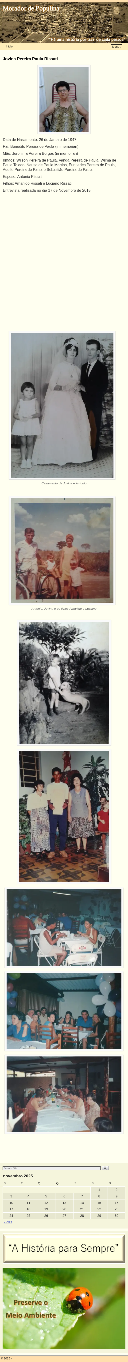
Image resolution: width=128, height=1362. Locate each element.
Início (9, 46)
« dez (8, 1222)
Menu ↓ (116, 46)
